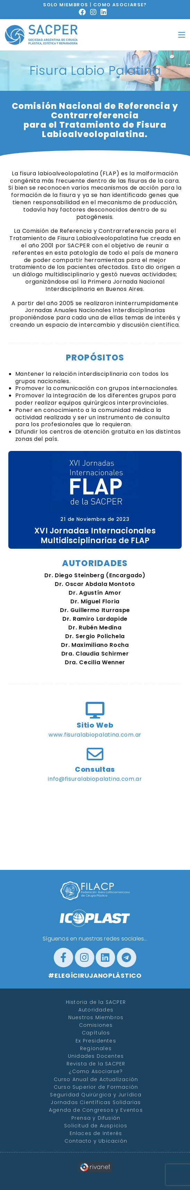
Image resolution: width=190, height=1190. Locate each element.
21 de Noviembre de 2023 (94, 519)
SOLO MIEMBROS (65, 4)
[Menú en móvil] (181, 35)
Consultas (95, 769)
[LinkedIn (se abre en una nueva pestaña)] (106, 12)
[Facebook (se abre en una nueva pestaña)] (84, 12)
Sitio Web (95, 725)
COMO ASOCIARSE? (120, 4)
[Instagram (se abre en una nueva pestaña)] (95, 12)
